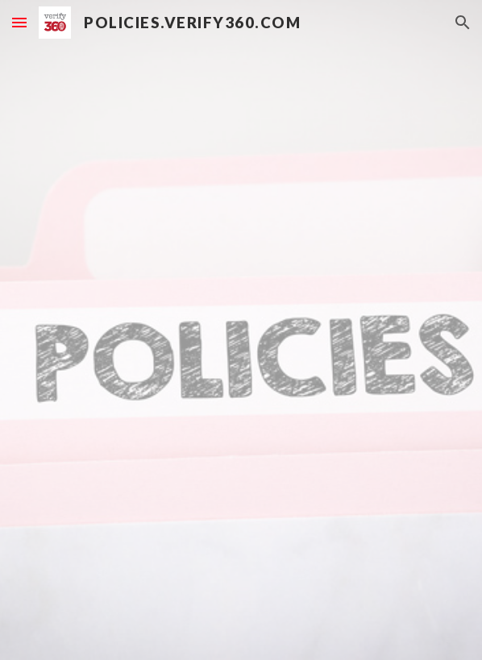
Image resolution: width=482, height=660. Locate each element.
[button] (19, 22)
